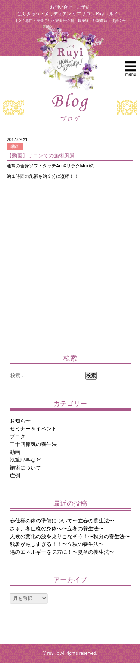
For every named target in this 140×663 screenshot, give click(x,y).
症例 (15, 476)
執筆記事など (25, 460)
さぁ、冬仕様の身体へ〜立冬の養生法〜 (57, 528)
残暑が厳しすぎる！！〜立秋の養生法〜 (57, 544)
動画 (14, 146)
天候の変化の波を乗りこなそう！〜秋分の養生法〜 (70, 536)
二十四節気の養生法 (33, 444)
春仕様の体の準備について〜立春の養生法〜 (62, 521)
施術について (25, 468)
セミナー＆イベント (33, 429)
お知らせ (20, 421)
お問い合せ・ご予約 (70, 7)
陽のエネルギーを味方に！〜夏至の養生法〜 (62, 552)
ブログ (17, 436)
